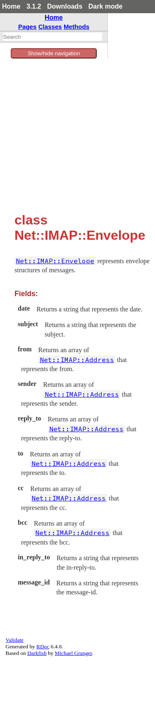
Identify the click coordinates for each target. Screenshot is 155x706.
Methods (76, 26)
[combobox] (52, 37)
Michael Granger (73, 653)
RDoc (42, 646)
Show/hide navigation (54, 53)
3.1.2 (33, 6)
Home (11, 6)
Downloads (64, 6)
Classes (50, 26)
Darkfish (37, 653)
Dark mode (105, 6)
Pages (27, 26)
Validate (14, 640)
